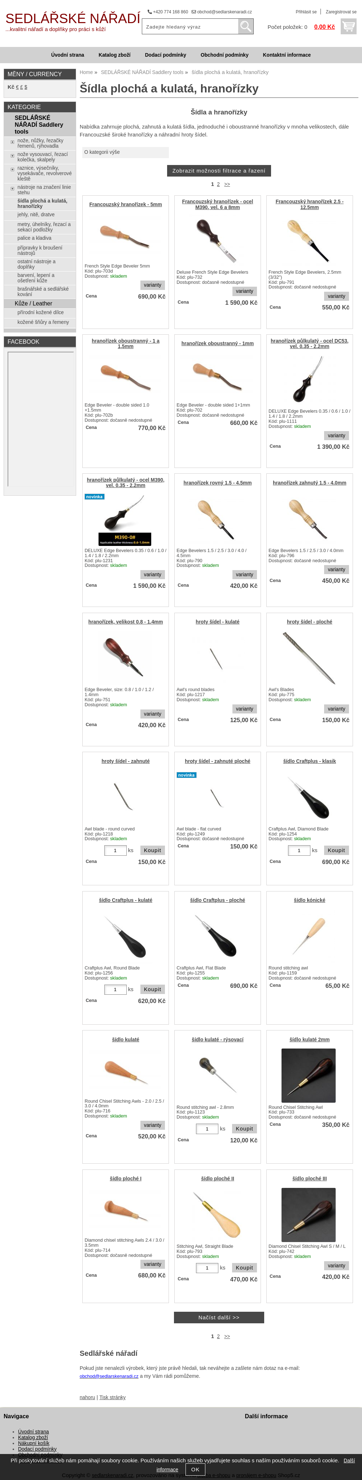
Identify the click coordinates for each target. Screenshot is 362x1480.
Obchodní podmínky (225, 55)
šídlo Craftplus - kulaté (125, 900)
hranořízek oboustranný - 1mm (218, 343)
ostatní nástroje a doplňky (37, 264)
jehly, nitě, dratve (36, 214)
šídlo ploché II (217, 1178)
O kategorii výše (101, 152)
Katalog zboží (114, 55)
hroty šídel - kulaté (217, 622)
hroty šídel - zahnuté (125, 761)
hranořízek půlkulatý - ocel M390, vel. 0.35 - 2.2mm (126, 482)
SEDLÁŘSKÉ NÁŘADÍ (72, 18)
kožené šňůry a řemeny (43, 322)
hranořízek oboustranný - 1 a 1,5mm (126, 343)
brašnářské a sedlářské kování (43, 291)
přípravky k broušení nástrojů (40, 250)
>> (227, 184)
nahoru (87, 1397)
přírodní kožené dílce (41, 312)
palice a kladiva (35, 238)
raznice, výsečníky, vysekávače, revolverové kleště (45, 173)
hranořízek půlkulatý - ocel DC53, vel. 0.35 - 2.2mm (310, 343)
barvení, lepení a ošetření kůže (36, 278)
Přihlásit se (306, 11)
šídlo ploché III (309, 1178)
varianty (152, 285)
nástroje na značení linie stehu (44, 190)
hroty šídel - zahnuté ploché (217, 761)
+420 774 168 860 (168, 11)
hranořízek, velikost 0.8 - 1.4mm (125, 622)
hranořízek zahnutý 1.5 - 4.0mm (309, 483)
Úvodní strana (67, 55)
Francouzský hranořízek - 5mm (125, 204)
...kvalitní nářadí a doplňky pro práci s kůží (55, 29)
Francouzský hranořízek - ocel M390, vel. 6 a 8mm (217, 204)
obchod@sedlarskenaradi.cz (222, 11)
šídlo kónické (309, 900)
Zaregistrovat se (341, 11)
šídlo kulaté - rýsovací (217, 1039)
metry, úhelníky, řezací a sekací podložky (44, 227)
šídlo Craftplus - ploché (217, 900)
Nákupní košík (33, 1443)
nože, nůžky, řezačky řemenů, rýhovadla (41, 143)
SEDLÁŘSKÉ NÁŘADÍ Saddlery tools (39, 124)
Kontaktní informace (287, 55)
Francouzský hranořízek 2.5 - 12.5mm (310, 204)
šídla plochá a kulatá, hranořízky (42, 203)
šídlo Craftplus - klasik (309, 761)
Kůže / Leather (33, 303)
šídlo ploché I (125, 1178)
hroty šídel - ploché (309, 622)
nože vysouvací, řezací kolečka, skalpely (43, 157)
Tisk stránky (113, 1397)
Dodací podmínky (165, 55)
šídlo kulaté (125, 1039)
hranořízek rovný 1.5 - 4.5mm (217, 483)
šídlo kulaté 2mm (309, 1039)
